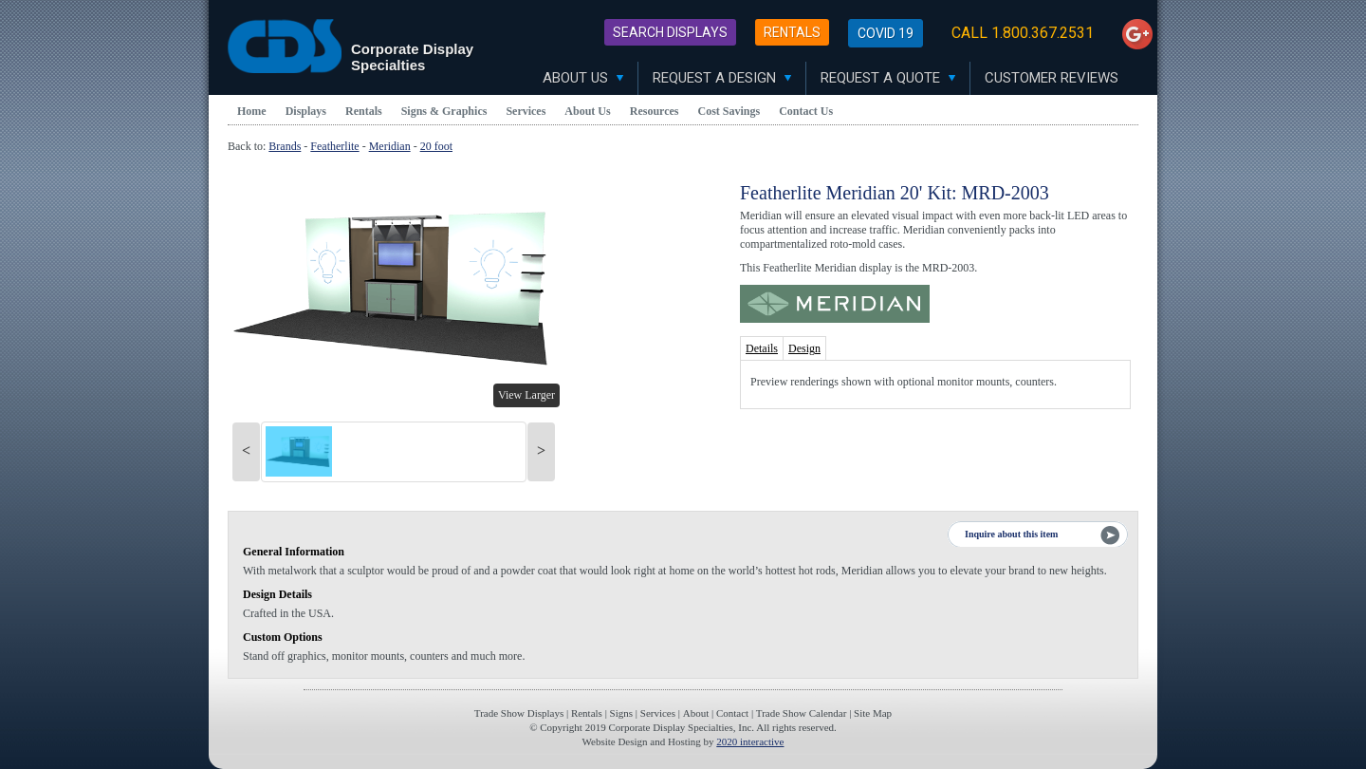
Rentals (792, 32)
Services (525, 111)
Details (762, 348)
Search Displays (670, 32)
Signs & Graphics (444, 111)
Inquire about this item (1011, 534)
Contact (732, 713)
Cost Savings (729, 111)
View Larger (526, 395)
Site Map (873, 713)
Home (252, 111)
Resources (654, 111)
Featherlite (334, 146)
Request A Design (722, 77)
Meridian (390, 146)
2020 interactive (750, 741)
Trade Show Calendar (801, 713)
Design (804, 348)
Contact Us (806, 111)
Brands (284, 146)
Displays (306, 111)
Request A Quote (888, 77)
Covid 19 (886, 33)
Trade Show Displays (518, 713)
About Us (583, 77)
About (696, 713)
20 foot (436, 146)
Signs (621, 713)
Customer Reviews (1051, 77)
